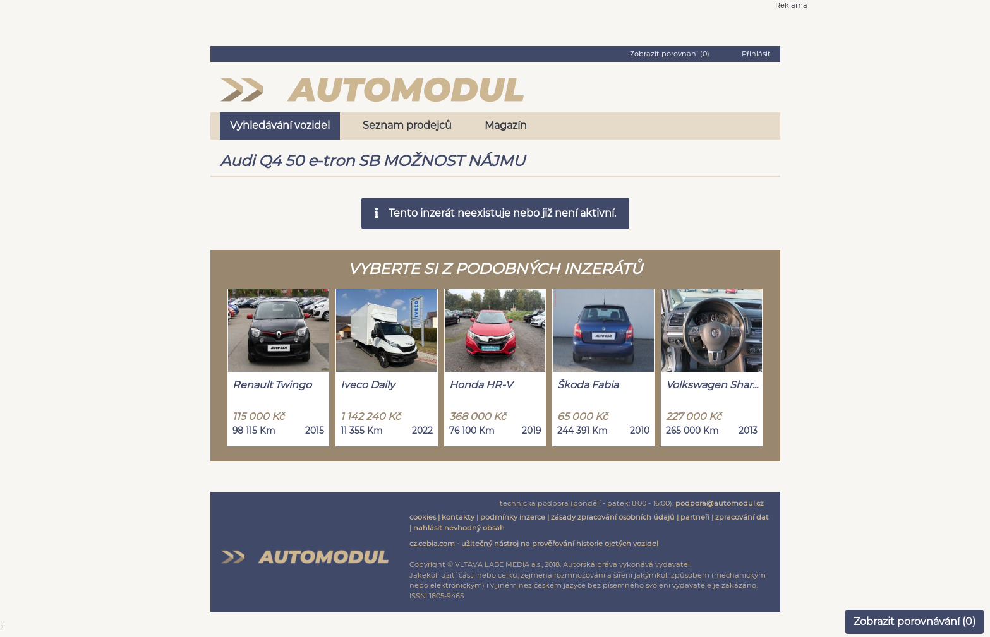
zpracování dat (742, 517)
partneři (694, 517)
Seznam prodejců (407, 125)
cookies (422, 517)
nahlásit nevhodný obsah (459, 527)
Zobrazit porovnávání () (914, 622)
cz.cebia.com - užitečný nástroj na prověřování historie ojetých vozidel (533, 543)
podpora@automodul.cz (719, 503)
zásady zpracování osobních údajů (613, 517)
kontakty (458, 517)
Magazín (506, 125)
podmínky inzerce (512, 517)
